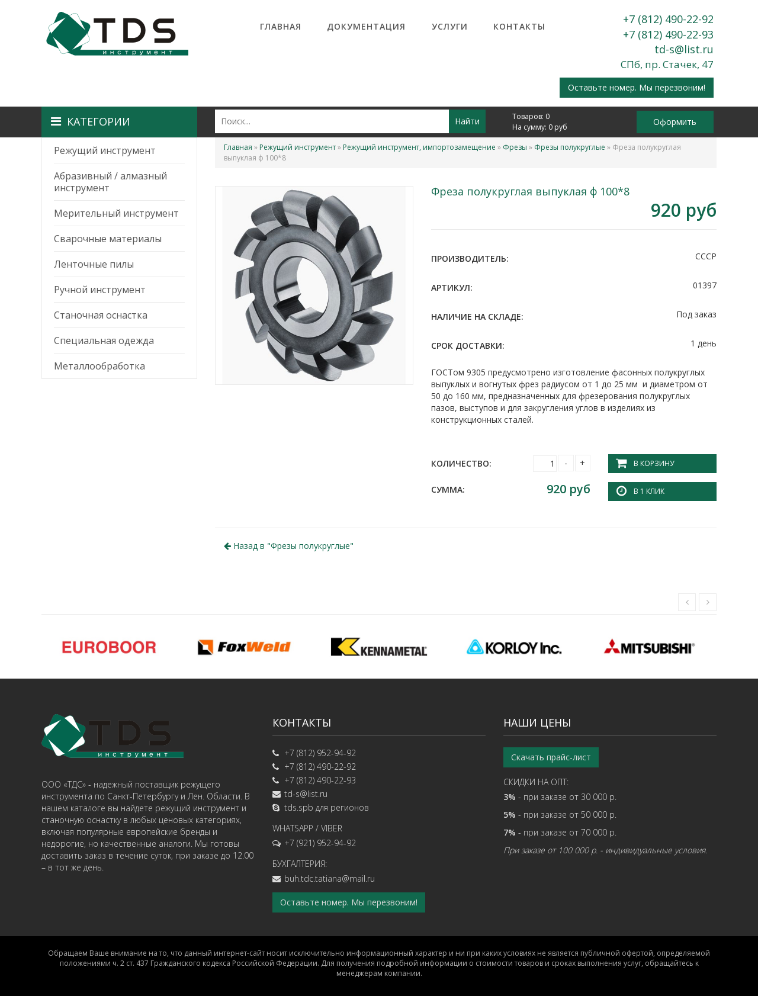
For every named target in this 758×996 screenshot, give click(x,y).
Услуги (450, 26)
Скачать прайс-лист (551, 757)
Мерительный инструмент (116, 213)
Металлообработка (99, 365)
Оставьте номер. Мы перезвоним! (636, 87)
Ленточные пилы (94, 264)
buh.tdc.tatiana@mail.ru (329, 878)
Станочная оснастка (100, 315)
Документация (366, 26)
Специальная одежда (104, 340)
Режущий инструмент (105, 150)
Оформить (674, 121)
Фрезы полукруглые (569, 147)
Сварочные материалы (108, 238)
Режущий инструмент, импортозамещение (419, 147)
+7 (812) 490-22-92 (668, 19)
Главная (280, 26)
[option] (108, 646)
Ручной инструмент (100, 289)
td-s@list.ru (684, 49)
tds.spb (298, 807)
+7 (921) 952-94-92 (320, 843)
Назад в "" (289, 545)
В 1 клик (649, 491)
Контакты (519, 26)
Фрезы (515, 147)
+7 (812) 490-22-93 (668, 34)
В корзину (654, 463)
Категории (90, 121)
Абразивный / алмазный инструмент (110, 181)
